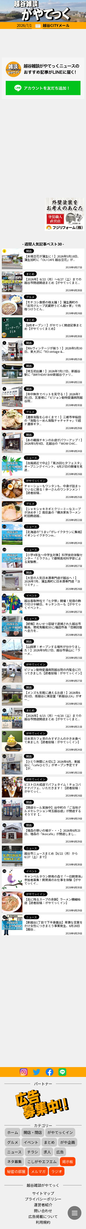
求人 (47, 1152)
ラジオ (56, 1171)
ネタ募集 (14, 1161)
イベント (31, 1142)
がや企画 (67, 1142)
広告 (60, 1152)
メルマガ (38, 1171)
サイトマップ (43, 1193)
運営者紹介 (43, 1204)
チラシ (32, 1152)
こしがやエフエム (42, 1161)
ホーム (12, 1132)
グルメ (12, 1142)
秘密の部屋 (16, 1171)
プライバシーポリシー (43, 1199)
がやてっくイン (60, 1132)
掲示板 (67, 1161)
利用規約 (43, 1222)
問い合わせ (43, 1210)
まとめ (49, 1142)
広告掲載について (43, 1216)
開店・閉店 (33, 1132)
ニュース (14, 1152)
